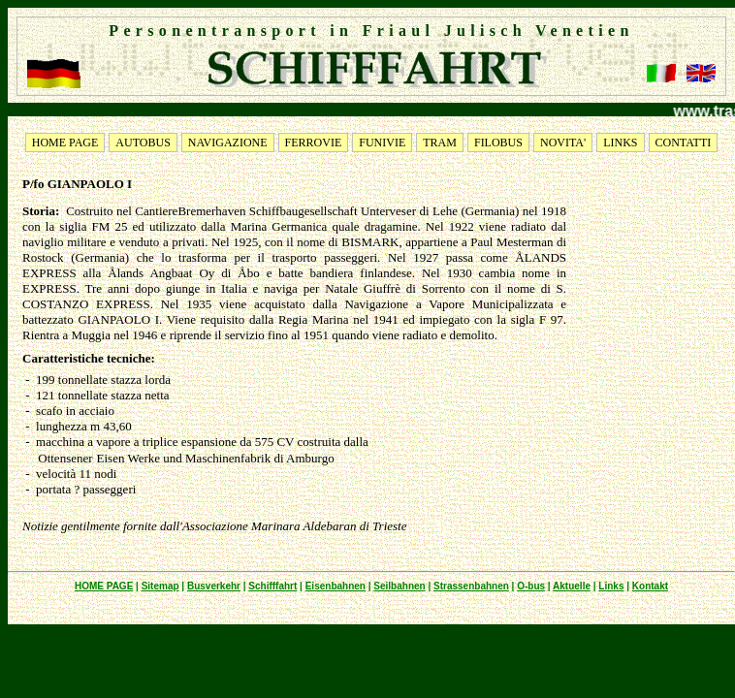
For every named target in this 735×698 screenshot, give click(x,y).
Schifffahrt (272, 586)
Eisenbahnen (335, 586)
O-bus (531, 586)
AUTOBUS (142, 142)
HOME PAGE (65, 142)
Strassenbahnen (471, 586)
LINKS (620, 142)
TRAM (440, 142)
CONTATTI (683, 142)
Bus (196, 586)
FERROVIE (313, 142)
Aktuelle (572, 586)
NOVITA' (563, 142)
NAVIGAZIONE (228, 142)
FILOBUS (498, 142)
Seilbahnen (399, 586)
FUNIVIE (382, 142)
